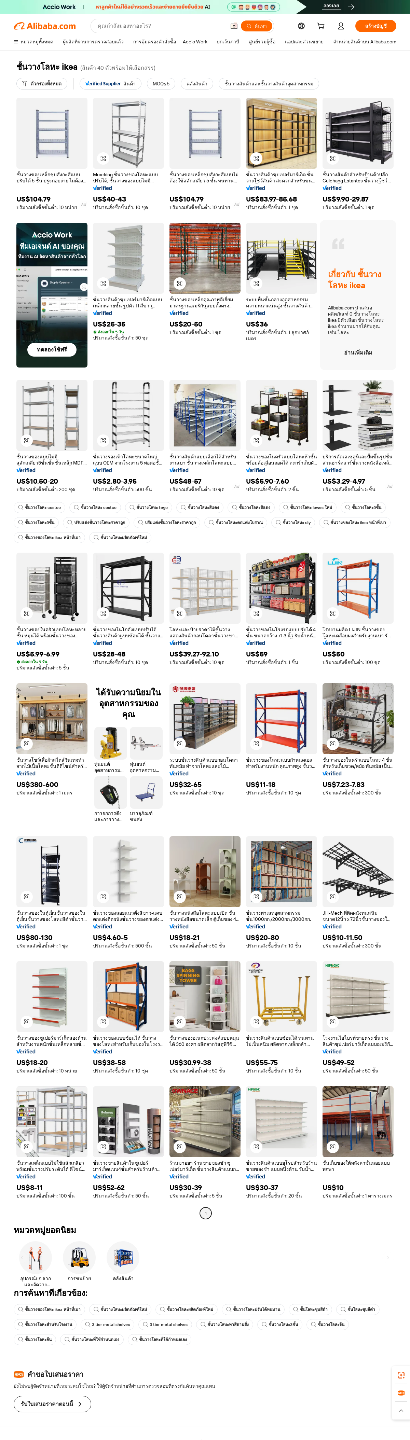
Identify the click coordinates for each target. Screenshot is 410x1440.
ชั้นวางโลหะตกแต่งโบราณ (236, 522)
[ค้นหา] (256, 25)
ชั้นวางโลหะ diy (293, 522)
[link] (401, 1375)
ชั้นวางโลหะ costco (39, 507)
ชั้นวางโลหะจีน (327, 1324)
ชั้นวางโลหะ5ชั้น (363, 507)
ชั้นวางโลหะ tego (148, 507)
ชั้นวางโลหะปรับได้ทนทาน (253, 1309)
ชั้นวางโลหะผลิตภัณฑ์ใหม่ (120, 537)
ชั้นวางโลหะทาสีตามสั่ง (225, 1324)
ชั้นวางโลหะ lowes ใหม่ (307, 507)
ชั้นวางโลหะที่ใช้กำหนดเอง (92, 1339)
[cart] (322, 27)
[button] (234, 26)
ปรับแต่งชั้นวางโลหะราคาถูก (96, 522)
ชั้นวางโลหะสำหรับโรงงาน (45, 1324)
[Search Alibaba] (161, 26)
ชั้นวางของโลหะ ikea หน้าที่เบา (355, 522)
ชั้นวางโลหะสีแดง (200, 507)
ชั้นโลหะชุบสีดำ (310, 1309)
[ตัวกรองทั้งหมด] (41, 83)
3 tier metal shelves (107, 1324)
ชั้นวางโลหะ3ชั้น (280, 1324)
